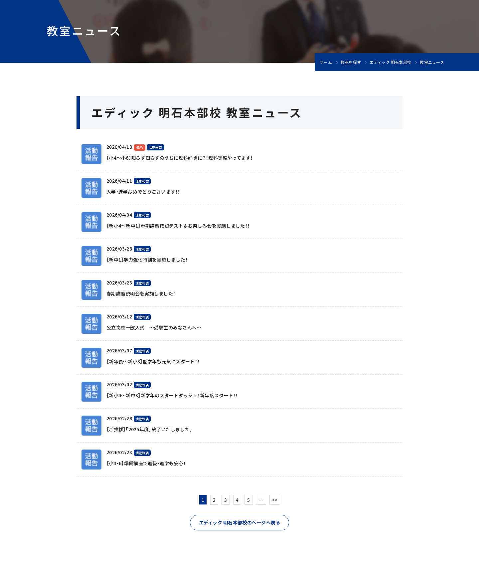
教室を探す (351, 62)
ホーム (326, 62)
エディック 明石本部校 (390, 62)
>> (275, 499)
